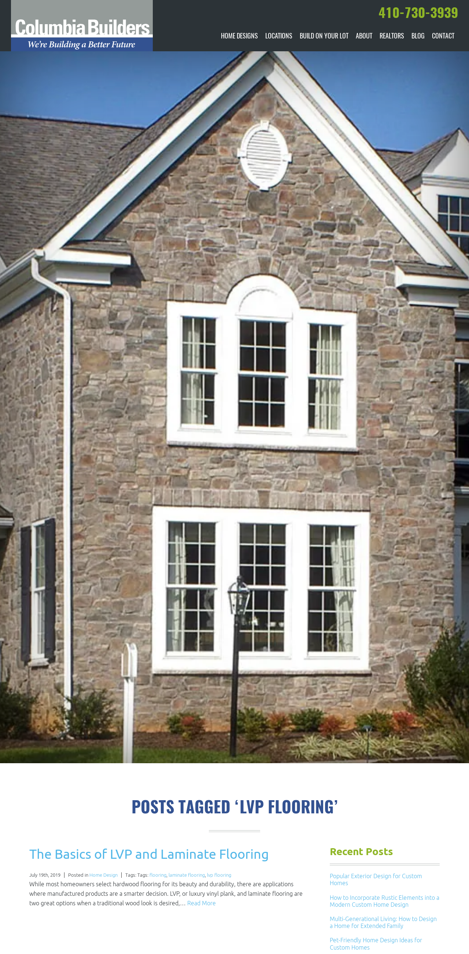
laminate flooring (187, 875)
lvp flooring (219, 875)
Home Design (103, 875)
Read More (201, 903)
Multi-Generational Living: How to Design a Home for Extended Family (383, 922)
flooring (157, 875)
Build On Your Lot (324, 36)
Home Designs (239, 36)
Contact (443, 36)
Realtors (392, 36)
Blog (418, 36)
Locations (278, 36)
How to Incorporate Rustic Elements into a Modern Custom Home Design (384, 901)
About (364, 36)
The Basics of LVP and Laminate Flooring (149, 854)
